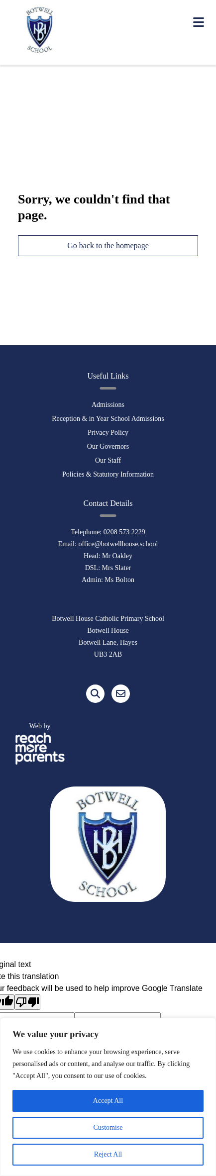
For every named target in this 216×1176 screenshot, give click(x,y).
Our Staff (108, 460)
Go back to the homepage (108, 245)
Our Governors (108, 446)
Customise (107, 1127)
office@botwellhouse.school (118, 544)
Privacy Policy (108, 432)
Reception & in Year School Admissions (108, 418)
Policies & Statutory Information (108, 474)
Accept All (108, 1100)
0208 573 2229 (124, 532)
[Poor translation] (27, 1002)
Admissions (108, 404)
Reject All (108, 1154)
